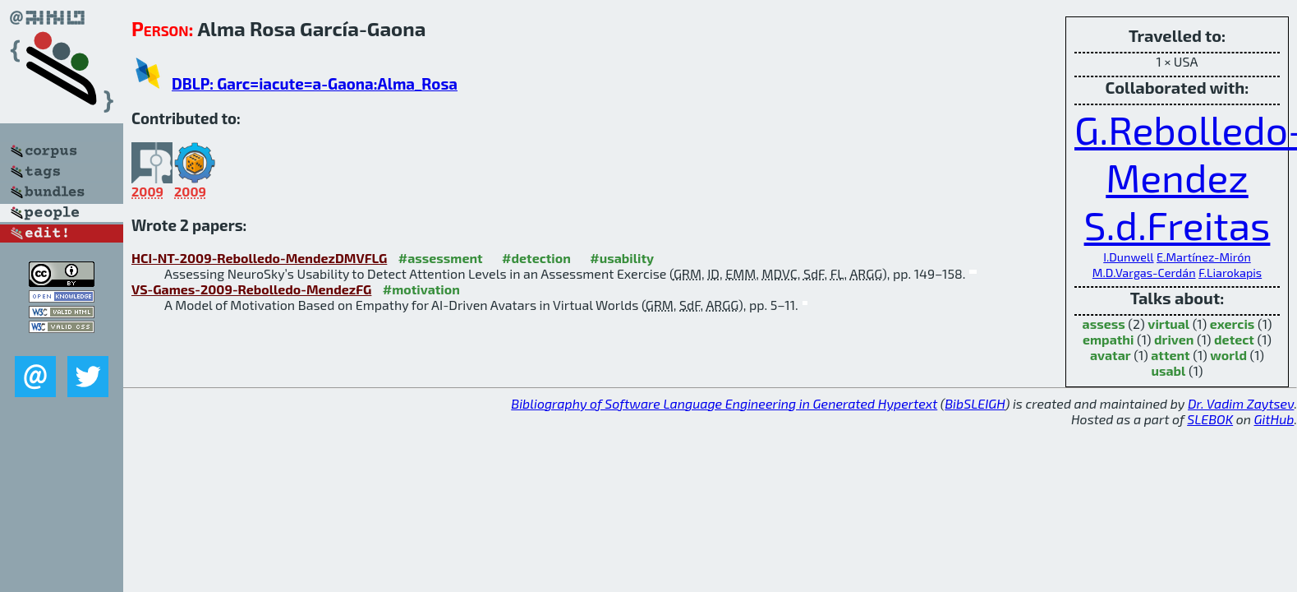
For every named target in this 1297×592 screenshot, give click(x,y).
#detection (536, 258)
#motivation (421, 289)
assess (1104, 323)
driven (1174, 339)
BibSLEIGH (975, 403)
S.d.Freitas (1177, 224)
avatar (1110, 355)
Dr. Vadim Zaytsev (1241, 403)
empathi (1108, 339)
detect (1234, 339)
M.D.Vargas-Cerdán (1144, 273)
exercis (1232, 323)
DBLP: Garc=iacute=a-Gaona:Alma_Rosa (315, 83)
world (1228, 355)
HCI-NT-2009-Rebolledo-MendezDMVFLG (259, 258)
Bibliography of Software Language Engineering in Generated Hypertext (724, 403)
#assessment (440, 258)
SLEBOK (1210, 419)
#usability (622, 258)
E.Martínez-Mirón (1204, 257)
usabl (1169, 370)
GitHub (1274, 419)
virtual (1168, 323)
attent (1170, 355)
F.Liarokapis (1230, 273)
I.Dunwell (1128, 257)
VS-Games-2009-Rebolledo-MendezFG (251, 289)
